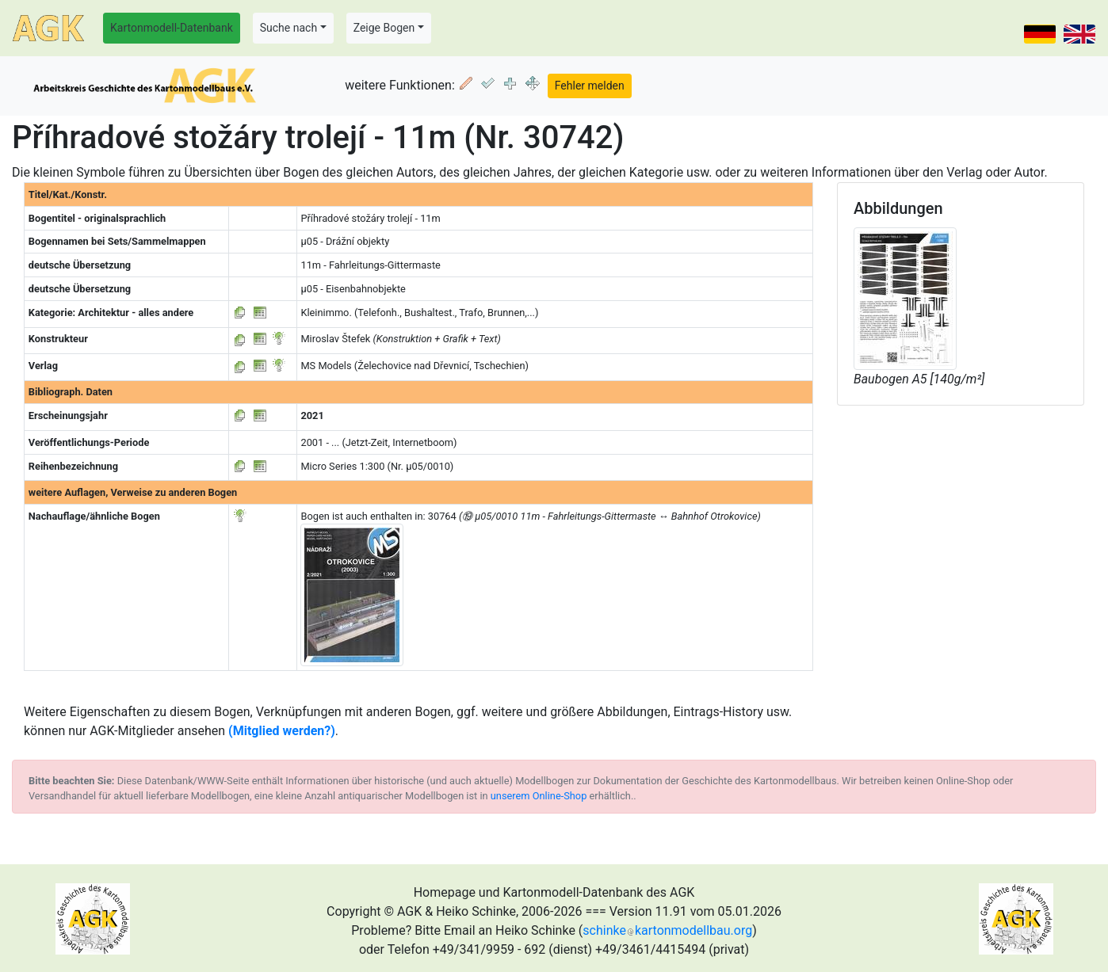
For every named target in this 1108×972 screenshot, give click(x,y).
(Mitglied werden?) (281, 730)
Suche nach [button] (288, 27)
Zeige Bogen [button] (384, 27)
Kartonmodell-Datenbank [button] (171, 27)
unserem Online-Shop (539, 796)
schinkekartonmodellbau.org (667, 930)
